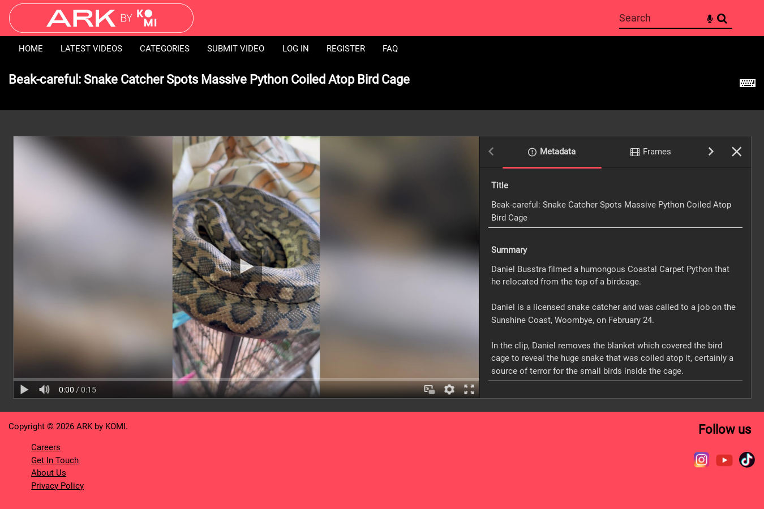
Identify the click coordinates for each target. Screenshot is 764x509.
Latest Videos (91, 49)
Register (346, 49)
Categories (165, 49)
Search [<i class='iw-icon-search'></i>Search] (722, 17)
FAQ (390, 49)
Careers (46, 447)
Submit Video (235, 49)
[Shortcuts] (748, 86)
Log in (295, 49)
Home (31, 49)
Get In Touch (55, 460)
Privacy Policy (57, 486)
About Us (48, 473)
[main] (382, 236)
